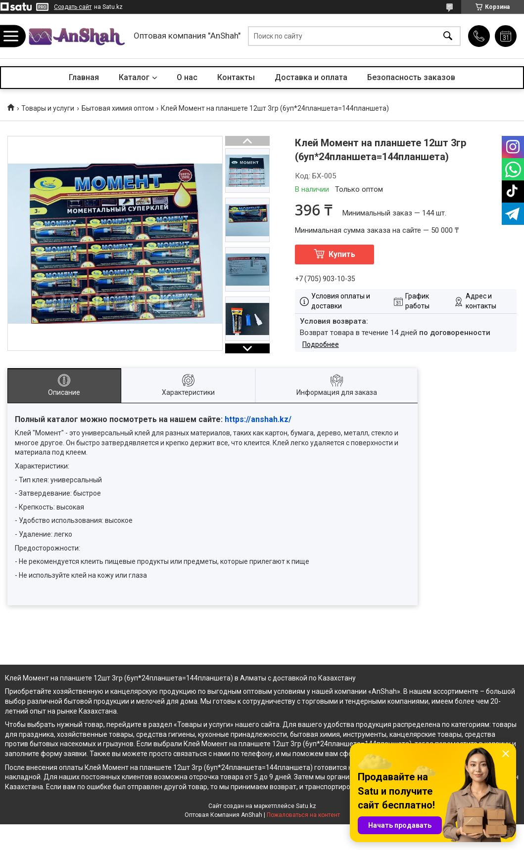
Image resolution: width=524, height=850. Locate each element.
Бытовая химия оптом (118, 108)
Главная (84, 77)
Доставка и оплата (311, 77)
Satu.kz (306, 806)
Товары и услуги (47, 108)
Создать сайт (73, 6)
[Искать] (448, 36)
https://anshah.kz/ (258, 419)
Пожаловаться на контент (303, 814)
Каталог (134, 77)
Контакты (236, 77)
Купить (342, 254)
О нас (187, 77)
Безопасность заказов (411, 77)
